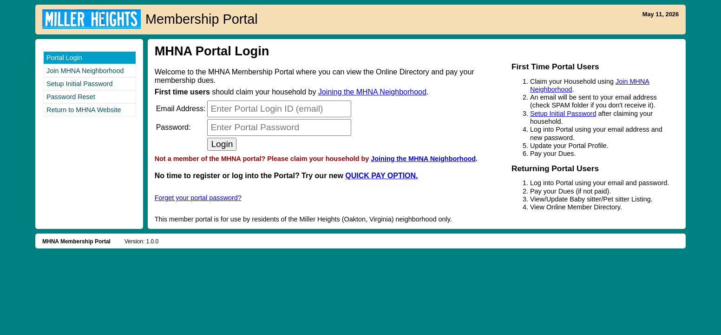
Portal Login (64, 57)
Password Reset (70, 96)
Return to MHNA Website (83, 110)
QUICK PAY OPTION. (381, 176)
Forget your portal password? (198, 197)
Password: (173, 127)
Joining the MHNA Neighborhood (372, 92)
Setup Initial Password (79, 83)
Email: (181, 109)
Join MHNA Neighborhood (85, 70)
